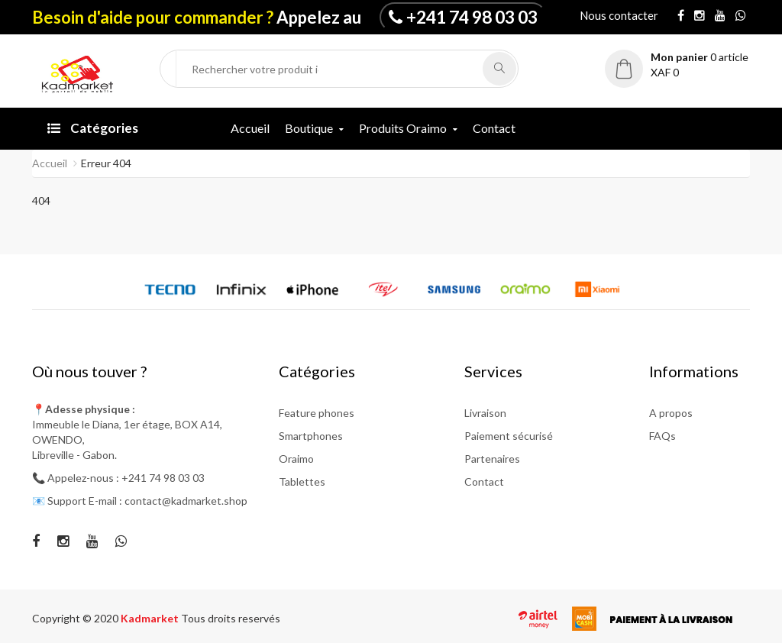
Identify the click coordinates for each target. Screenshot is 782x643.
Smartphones (311, 435)
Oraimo (296, 458)
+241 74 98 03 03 (472, 16)
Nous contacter (619, 15)
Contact (494, 128)
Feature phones (316, 412)
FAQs (662, 435)
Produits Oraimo (403, 128)
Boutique (309, 128)
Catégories (92, 128)
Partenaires (492, 458)
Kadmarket (151, 618)
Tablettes (302, 481)
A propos (671, 412)
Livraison (485, 412)
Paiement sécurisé (508, 435)
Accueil (250, 128)
